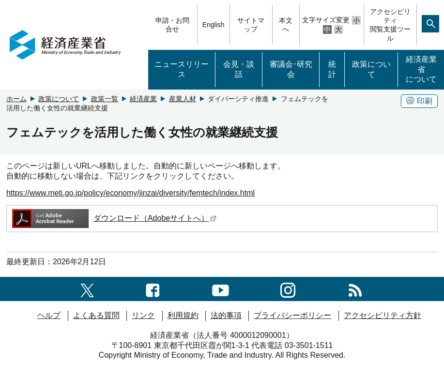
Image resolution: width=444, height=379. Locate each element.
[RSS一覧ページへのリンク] (355, 288)
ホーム (16, 99)
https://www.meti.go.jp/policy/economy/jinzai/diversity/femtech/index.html (130, 193)
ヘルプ (49, 315)
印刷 (419, 101)
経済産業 (143, 99)
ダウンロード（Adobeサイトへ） (113, 218)
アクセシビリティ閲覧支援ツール (390, 25)
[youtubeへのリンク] (220, 288)
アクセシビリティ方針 (382, 315)
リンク (143, 315)
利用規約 (183, 315)
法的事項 (226, 315)
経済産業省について (421, 69)
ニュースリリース (181, 69)
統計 (332, 69)
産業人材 (182, 99)
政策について (371, 69)
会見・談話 (238, 69)
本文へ (285, 24)
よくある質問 (96, 315)
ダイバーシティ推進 (238, 99)
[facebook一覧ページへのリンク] (152, 288)
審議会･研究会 (291, 69)
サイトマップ (250, 24)
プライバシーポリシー (292, 315)
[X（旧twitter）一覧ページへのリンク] (87, 288)
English (213, 25)
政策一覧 (104, 99)
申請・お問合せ (172, 24)
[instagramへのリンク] (287, 288)
